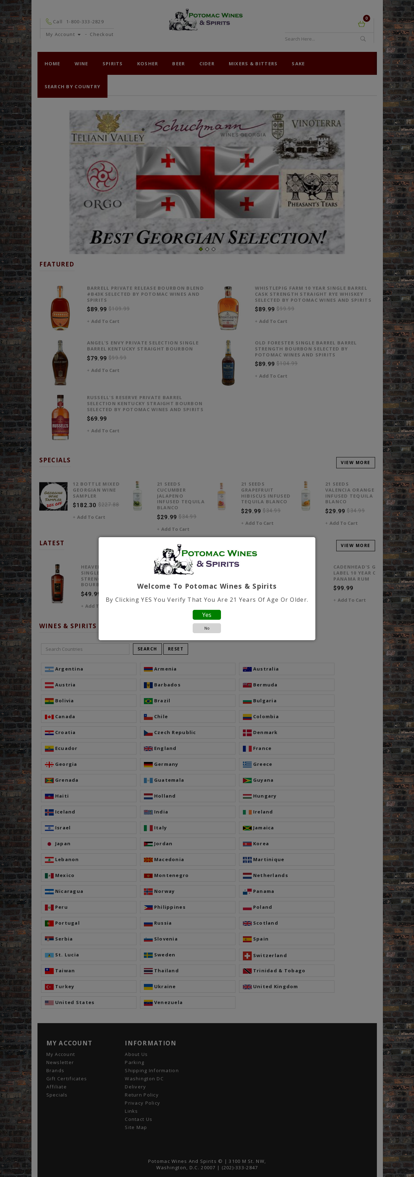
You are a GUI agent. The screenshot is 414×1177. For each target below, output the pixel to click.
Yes (206, 615)
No (207, 628)
